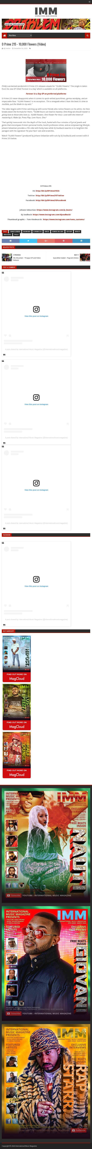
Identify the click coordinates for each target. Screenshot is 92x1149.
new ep (77, 231)
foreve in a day (57, 231)
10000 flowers (15, 231)
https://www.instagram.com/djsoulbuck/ (52, 214)
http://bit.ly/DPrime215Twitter (50, 195)
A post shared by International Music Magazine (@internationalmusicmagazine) (36, 349)
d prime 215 (38, 231)
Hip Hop (69, 231)
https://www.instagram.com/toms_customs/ (64, 219)
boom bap (26, 231)
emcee (47, 231)
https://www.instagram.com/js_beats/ (54, 210)
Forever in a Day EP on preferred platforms (46, 94)
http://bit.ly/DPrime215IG (47, 191)
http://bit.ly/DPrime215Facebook (51, 200)
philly (16, 234)
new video (7, 234)
